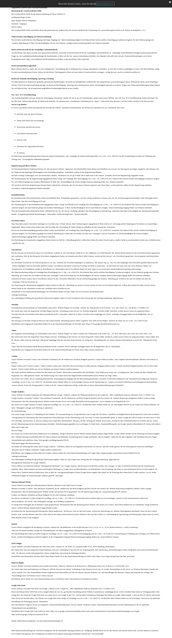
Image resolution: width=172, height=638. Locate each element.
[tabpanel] (86, 319)
